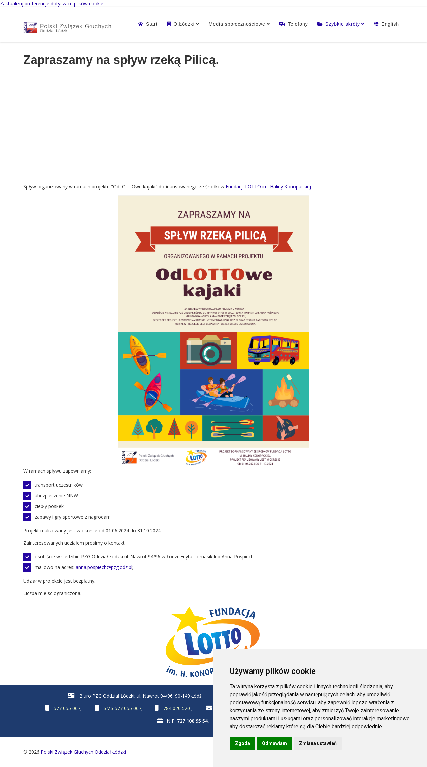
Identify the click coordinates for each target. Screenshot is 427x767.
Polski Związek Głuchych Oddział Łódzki (83, 752)
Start (152, 24)
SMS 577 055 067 (122, 708)
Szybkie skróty (342, 24)
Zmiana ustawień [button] (318, 743)
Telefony (298, 24)
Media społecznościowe (237, 24)
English (390, 24)
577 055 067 (67, 708)
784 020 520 (177, 708)
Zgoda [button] (242, 743)
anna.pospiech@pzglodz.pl (104, 567)
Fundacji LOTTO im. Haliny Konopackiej (268, 186)
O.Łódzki (184, 24)
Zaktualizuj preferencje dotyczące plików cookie (51, 3)
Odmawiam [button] (274, 743)
